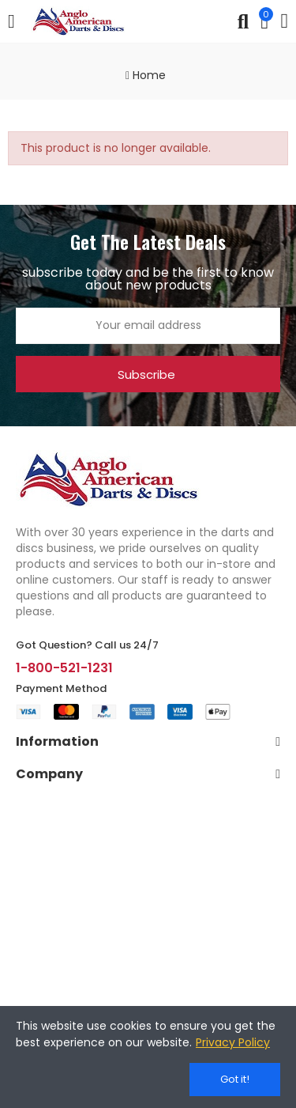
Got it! (234, 1079)
